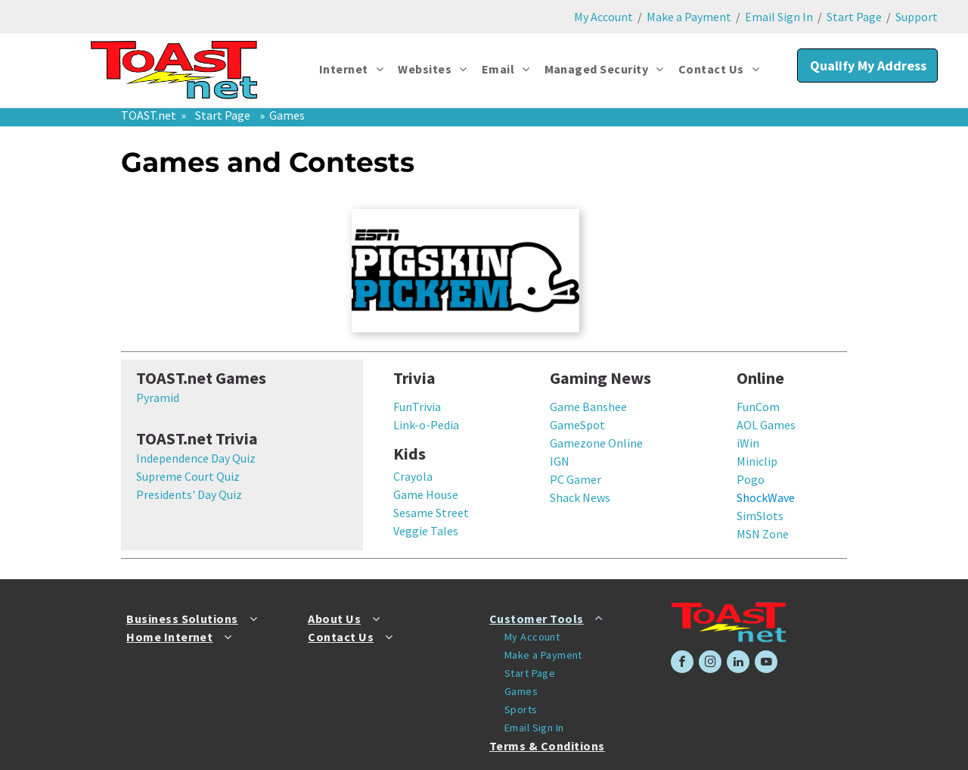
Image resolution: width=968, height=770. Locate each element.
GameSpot (577, 424)
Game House (425, 494)
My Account (603, 16)
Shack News (580, 497)
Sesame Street (431, 512)
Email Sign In (779, 16)
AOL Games (766, 424)
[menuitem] (352, 68)
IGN (559, 461)
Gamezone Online (596, 442)
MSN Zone (763, 533)
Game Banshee (588, 406)
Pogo (751, 479)
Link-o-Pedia (426, 424)
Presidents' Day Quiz (189, 494)
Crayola (413, 476)
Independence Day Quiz (196, 458)
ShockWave (766, 497)
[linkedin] (738, 663)
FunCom (758, 406)
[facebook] (682, 663)
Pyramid (157, 397)
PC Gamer (575, 479)
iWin (748, 442)
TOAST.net (148, 115)
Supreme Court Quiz (188, 476)
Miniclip (757, 461)
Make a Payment (689, 16)
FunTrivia (417, 406)
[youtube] (766, 663)
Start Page (854, 16)
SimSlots (760, 515)
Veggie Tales (425, 530)
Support (916, 16)
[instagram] (710, 663)
